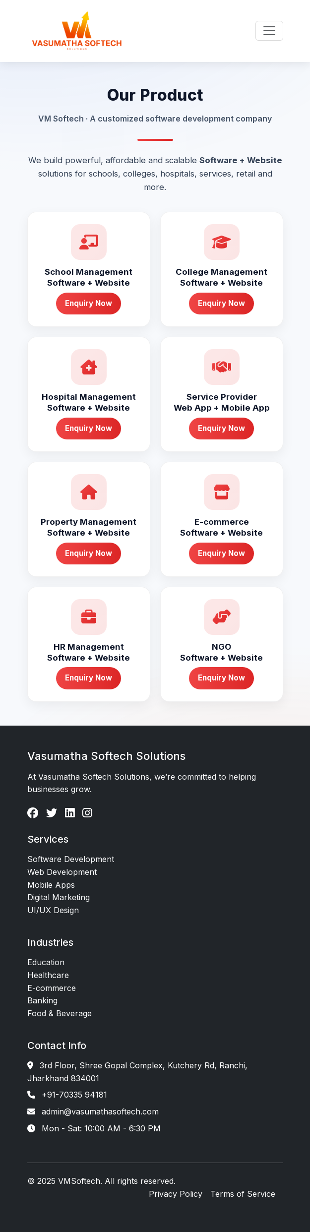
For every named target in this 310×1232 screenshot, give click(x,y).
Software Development (70, 859)
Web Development (62, 872)
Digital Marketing (58, 897)
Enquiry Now (88, 303)
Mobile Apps (51, 885)
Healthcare (48, 975)
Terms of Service (242, 1194)
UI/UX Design (53, 910)
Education (45, 962)
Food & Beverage (59, 1013)
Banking (42, 1000)
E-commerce (51, 988)
